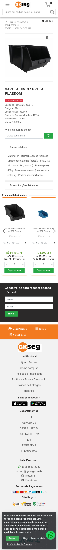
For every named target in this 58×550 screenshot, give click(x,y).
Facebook (29, 480)
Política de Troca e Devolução (29, 379)
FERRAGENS (29, 445)
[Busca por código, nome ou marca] (26, 12)
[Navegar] (3, 231)
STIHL (29, 416)
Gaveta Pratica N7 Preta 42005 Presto (14, 229)
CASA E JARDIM (29, 428)
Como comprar (29, 368)
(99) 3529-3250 (29, 466)
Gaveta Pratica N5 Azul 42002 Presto (43, 229)
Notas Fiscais (17, 335)
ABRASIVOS (29, 422)
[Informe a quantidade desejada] (14, 264)
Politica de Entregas (29, 385)
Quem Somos (29, 362)
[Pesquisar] (52, 12)
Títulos (40, 329)
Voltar (47, 21)
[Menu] (7, 4)
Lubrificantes (29, 451)
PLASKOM (16, 122)
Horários (29, 390)
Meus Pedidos (18, 329)
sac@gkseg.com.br (29, 471)
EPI (29, 439)
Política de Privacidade (29, 373)
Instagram (29, 475)
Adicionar (14, 270)
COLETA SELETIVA (29, 434)
